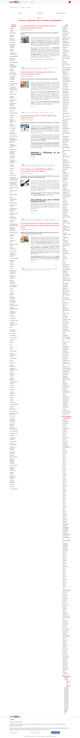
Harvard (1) (64, 433)
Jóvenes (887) (65, 283)
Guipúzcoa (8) (65, 632)
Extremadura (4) (65, 624)
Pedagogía (12, 115)
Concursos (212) (65, 95)
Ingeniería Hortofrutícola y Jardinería (13, 255)
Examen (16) (65, 203)
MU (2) (63, 448)
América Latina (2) (66, 45)
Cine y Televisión (13, 441)
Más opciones (14, 732)
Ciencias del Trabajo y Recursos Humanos (14, 324)
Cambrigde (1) (65, 423)
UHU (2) (64, 497)
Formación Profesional (60, 13)
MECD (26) (64, 307)
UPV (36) (64, 565)
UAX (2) (64, 463)
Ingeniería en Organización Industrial (12, 477)
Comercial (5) (65, 88)
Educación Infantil (41, 270)
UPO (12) (64, 562)
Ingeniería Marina (13, 202)
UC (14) (64, 468)
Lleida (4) (64, 643)
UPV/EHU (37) (65, 566)
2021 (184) (66, 693)
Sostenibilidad (30, 69)
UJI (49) (64, 502)
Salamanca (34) (65, 657)
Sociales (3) (64, 390)
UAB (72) (64, 456)
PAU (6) (64, 334)
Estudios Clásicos (13, 251)
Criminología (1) (65, 103)
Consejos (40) (65, 100)
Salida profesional (38, 164)
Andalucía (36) (65, 598)
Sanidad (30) (65, 383)
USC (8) (64, 578)
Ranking (32, 67)
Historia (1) (64, 251)
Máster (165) (65, 293)
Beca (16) (64, 61)
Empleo (32, 164)
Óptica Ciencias (13, 175)
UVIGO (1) (64, 586)
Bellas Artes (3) (65, 70)
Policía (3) (64, 343)
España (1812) (65, 189)
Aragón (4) (64, 600)
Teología (11, 238)
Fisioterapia (12, 389)
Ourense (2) (64, 651)
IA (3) (63, 255)
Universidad (40, 13)
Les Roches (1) (65, 444)
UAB (36, 67)
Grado (48, 164)
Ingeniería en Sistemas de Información (12, 153)
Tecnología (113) (65, 396)
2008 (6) (65, 710)
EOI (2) (63, 181)
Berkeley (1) (64, 420)
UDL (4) (64, 487)
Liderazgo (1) (65, 285)
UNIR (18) (64, 521)
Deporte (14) (65, 122)
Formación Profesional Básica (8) (66, 230)
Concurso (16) (65, 94)
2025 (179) (66, 687)
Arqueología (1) (65, 50)
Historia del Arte (13, 351)
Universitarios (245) (66, 412)
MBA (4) (64, 305)
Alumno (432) (65, 44)
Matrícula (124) (65, 304)
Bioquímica (12, 110)
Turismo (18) (65, 407)
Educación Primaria (14, 433)
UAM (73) (64, 461)
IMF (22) (64, 263)
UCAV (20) (64, 474)
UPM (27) (64, 558)
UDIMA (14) (64, 485)
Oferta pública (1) (66, 323)
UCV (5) (64, 484)
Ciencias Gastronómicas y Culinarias (13, 199)
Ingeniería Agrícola (14, 62)
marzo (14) (68, 685)
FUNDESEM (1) (65, 240)
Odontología (12, 402)
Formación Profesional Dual (36, 220)
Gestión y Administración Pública (13, 121)
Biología (11, 397)
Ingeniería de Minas (14, 56)
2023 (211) (66, 690)
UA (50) (64, 455)
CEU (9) (64, 426)
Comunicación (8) (66, 89)
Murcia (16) (64, 648)
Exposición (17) (65, 204)
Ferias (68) (64, 208)
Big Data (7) (64, 72)
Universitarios (30, 166)
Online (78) (64, 324)
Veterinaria (12, 395)
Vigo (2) (64, 670)
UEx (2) (63, 492)
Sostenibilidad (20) (66, 391)
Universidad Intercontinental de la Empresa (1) (66, 535)
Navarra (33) (65, 649)
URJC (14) (64, 570)
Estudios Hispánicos (14, 404)
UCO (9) (64, 482)
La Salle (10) (64, 442)
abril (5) (68, 686)
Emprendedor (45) (66, 165)
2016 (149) (66, 699)
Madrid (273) (65, 644)
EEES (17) (64, 153)
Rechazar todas (35, 732)
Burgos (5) (64, 608)
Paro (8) (64, 332)
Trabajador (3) (65, 401)
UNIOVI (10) (64, 519)
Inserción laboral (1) (66, 269)
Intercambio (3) (65, 274)
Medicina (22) (65, 308)
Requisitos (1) (65, 374)
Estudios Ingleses (13, 337)
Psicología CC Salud (14, 320)
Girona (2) (64, 627)
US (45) (63, 574)
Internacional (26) (66, 275)
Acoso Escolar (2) (66, 33)
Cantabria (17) (65, 613)
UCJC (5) (64, 477)
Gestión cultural (13, 333)
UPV (42, 67)
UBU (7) (64, 466)
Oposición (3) (65, 326)
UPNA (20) (64, 560)
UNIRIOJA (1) (65, 665)
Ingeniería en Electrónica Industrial (12, 448)
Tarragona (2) (65, 662)
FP (58, 220)
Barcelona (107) (65, 604)
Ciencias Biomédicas (14, 258)
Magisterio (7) (65, 288)
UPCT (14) (64, 555)
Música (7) (64, 318)
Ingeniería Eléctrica (14, 465)
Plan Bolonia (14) (66, 341)
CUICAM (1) (64, 429)
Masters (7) (64, 302)
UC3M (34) (64, 469)
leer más (32, 61)
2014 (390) (66, 702)
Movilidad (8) (65, 316)
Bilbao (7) (64, 606)
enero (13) (68, 681)
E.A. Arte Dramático (14, 488)
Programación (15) (66, 360)
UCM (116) (64, 481)
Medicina (53, 164)
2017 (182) (66, 698)
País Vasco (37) (65, 654)
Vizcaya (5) (64, 672)
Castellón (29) (65, 614)
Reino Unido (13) (65, 373)
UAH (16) (64, 458)
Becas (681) (64, 63)
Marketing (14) (65, 290)
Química (11, 360)
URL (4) (64, 571)
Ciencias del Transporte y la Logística (13, 277)
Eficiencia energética (34, 112)
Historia (11, 349)
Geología (11, 28)
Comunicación (13, 149)
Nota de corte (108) (66, 319)
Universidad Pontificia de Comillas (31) (65, 545)
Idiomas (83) (65, 258)
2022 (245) (66, 691)
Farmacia (11, 385)
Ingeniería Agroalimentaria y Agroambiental (13, 66)
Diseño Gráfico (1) (66, 131)
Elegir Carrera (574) (66, 162)
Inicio (22, 2)
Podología (12, 264)
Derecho (11, 289)
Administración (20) (66, 37)
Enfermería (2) (65, 175)
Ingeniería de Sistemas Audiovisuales (12, 469)
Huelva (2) (64, 633)
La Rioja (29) (65, 640)
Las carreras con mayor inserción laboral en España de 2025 (38, 116)
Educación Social (13, 411)
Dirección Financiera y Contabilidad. (12, 282)
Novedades (31, 2)
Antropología (12, 128)
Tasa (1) (64, 395)
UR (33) (64, 568)
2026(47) (66, 679)
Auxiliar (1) (64, 53)
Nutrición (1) (65, 321)
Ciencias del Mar (13, 358)
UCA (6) (64, 471)
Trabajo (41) (65, 403)
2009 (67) (66, 709)
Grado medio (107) (66, 244)
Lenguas (11, 266)
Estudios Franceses (14, 232)
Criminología (12, 130)
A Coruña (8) (65, 592)
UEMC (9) (64, 490)
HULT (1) (64, 434)
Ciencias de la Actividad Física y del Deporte (14, 370)
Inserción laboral (48, 166)
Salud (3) (64, 382)
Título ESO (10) (65, 400)
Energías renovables (48, 67)
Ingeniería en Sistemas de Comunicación (13, 420)
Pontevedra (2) (65, 656)
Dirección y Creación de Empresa (12, 375)
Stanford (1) (64, 452)
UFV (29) (64, 493)
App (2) (63, 48)
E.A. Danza (12, 486)
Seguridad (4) (65, 385)
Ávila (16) (64, 603)
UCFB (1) (64, 476)
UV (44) (64, 581)
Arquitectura (12, 416)
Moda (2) (64, 315)
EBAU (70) (64, 142)
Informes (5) (65, 266)
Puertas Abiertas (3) (66, 369)
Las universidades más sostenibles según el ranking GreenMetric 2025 (38, 27)
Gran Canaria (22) (66, 628)
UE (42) (63, 409)
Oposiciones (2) (65, 327)
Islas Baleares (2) (66, 635)
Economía (12, 291)
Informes (45, 69)
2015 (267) (66, 701)
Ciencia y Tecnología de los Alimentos (13, 355)
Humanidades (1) (66, 253)
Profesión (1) (65, 355)
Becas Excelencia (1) (66, 67)
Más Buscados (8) (66, 291)
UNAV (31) (64, 513)
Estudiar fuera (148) (66, 195)
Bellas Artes (36, 166)
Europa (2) (64, 199)
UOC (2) (64, 552)
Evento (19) (64, 201)
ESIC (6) (64, 187)
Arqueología (12, 408)
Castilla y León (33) (66, 616)
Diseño (11, 346)
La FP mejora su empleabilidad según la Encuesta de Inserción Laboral (37, 170)
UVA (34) (64, 583)
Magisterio (55, 268)
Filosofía (11, 342)
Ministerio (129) (65, 313)
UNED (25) (64, 514)
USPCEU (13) (65, 579)
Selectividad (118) (66, 387)
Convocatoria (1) (65, 102)
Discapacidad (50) (66, 128)
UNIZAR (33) (65, 550)
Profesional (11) (65, 357)
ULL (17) (64, 505)
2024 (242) (66, 689)
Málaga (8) (64, 646)
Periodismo (12, 316)
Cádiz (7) (64, 611)
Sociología (12, 435)
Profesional (46, 219)
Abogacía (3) (65, 26)
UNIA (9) (64, 516)
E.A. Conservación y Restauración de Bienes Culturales (14, 184)
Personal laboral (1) (66, 337)
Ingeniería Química (14, 136)
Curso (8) (64, 110)
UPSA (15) (64, 563)
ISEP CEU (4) (65, 441)
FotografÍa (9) (65, 237)
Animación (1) (65, 47)
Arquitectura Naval (14, 113)
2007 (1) (65, 711)
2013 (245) (66, 703)
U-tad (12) (64, 453)
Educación (50, 268)
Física (11, 327)
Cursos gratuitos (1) (66, 119)
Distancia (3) (65, 138)
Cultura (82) (64, 108)
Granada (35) (65, 630)
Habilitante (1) (65, 250)
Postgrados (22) (65, 346)
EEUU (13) (64, 155)
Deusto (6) (64, 431)
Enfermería (12, 387)
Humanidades (12, 335)
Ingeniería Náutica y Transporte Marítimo (13, 210)
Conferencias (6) (65, 97)
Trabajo (45, 268)
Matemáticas (12, 362)
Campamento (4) (65, 74)
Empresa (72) (65, 169)
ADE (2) (64, 36)
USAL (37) (64, 576)
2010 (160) (66, 707)
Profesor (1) (65, 359)
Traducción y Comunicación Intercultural (13, 312)
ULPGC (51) (64, 506)
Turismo (11, 268)
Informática (24, 166)
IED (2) (63, 261)
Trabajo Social (13, 318)
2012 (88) (66, 705)
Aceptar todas (55, 732)
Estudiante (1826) (66, 190)
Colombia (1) (65, 86)
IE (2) (63, 260)
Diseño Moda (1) (65, 136)
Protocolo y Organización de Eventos (13, 146)
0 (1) (65, 713)
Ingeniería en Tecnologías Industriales (12, 78)
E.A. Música (12, 484)
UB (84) (64, 464)
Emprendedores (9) (66, 167)
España (35, 69)
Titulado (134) (65, 398)
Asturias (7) (64, 601)
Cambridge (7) (65, 421)
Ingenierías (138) (66, 268)
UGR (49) (64, 495)
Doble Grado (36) (66, 139)
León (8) (64, 641)
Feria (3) (64, 206)
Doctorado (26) (65, 141)
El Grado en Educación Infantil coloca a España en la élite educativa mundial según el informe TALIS (40, 225)
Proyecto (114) (65, 362)
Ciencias (11, 170)
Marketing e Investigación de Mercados (13, 161)
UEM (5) (64, 489)
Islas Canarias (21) (66, 636)
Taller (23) (64, 393)
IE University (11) (66, 437)
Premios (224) (65, 354)
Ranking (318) (65, 371)
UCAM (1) (64, 473)
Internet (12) (65, 277)
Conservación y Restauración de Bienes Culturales (13, 88)
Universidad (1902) (66, 411)
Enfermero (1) (65, 176)
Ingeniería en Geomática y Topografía (12, 46)
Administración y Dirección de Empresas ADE (13, 272)
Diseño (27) (64, 130)
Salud (50, 220)
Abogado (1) (65, 28)
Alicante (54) (65, 595)
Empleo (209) (65, 164)
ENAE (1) (64, 170)
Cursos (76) (64, 111)
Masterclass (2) (65, 297)
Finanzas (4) (64, 212)
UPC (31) (64, 554)
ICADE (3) (64, 436)
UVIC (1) (64, 584)
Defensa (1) (64, 120)
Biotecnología (13, 33)
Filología (11, 30)
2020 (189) (66, 694)
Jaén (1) (64, 638)
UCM (39, 67)
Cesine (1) (64, 424)
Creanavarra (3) (65, 428)
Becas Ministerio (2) (66, 69)
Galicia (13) (64, 625)
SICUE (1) (64, 388)
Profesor (35, 270)
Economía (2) (65, 144)
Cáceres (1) (64, 609)
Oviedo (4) (64, 653)
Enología (11, 92)
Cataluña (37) (65, 620)
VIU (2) (63, 587)
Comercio (12, 117)
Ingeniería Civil (13, 42)
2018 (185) (66, 697)
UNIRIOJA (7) (65, 522)
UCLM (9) (64, 479)
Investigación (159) (66, 279)
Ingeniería (12, 173)
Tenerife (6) (64, 664)
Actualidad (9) (65, 34)
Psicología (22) (65, 366)
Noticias (26, 2)
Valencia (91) (65, 667)
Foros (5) (64, 236)
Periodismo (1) (65, 335)
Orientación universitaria (27, 270)
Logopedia (12, 406)
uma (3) (64, 510)
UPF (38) (64, 557)
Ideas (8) (64, 256)
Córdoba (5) (64, 622)
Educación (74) (65, 146)
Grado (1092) (65, 242)
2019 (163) (66, 695)
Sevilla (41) (64, 661)
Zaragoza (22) (65, 673)
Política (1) (64, 345)
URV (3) (64, 573)
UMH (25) (64, 511)
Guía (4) (64, 248)
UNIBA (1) (64, 518)
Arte (11, 344)
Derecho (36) (65, 124)
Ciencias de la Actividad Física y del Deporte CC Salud (14, 179)
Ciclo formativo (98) (66, 81)
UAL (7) (64, 460)
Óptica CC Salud (13, 94)
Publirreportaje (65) (66, 368)
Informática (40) (65, 264)
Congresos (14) (65, 99)
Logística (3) (65, 286)
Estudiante (32, 268)
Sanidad (28, 220)
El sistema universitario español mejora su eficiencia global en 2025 (38, 73)
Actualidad (40, 69)
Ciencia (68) (64, 83)
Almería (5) (64, 596)
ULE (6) (63, 503)
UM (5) (63, 508)
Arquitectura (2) (65, 52)
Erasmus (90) (65, 183)
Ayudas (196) (65, 55)
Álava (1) (64, 593)
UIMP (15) (64, 498)
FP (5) (63, 239)
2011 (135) (66, 706)
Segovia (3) (64, 659)
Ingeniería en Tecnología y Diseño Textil (12, 229)
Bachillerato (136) (66, 57)
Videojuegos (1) (65, 414)
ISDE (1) (64, 439)
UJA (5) (63, 500)
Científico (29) (65, 84)
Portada (19, 13)
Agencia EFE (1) (65, 39)
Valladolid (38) (65, 669)
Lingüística (12, 81)
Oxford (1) (64, 450)
